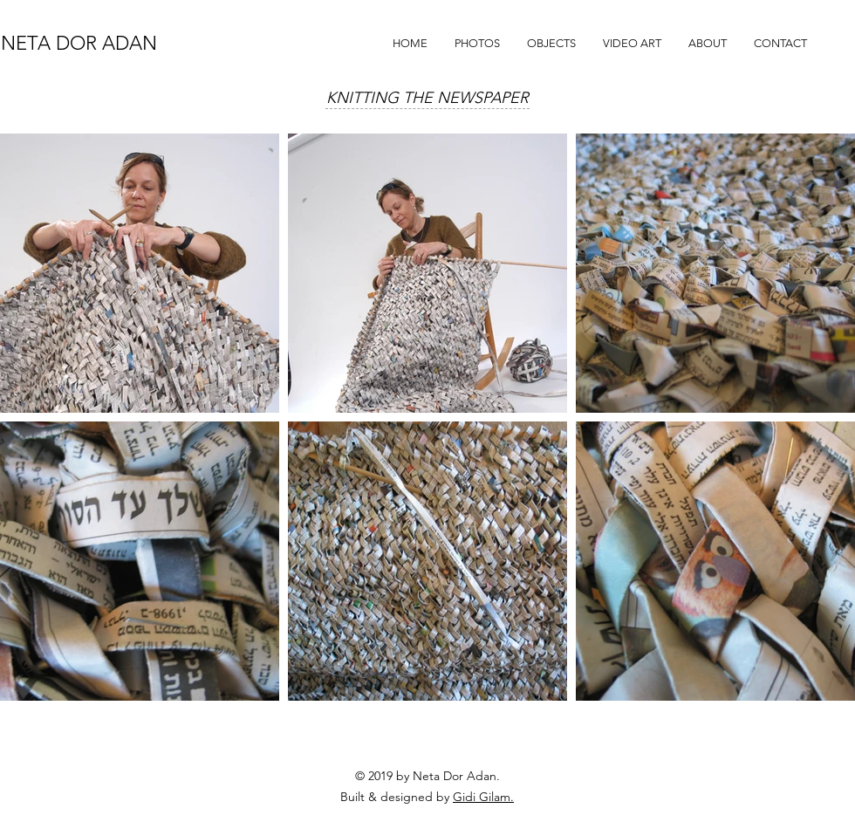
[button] (477, 43)
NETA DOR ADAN (79, 43)
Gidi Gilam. (483, 797)
